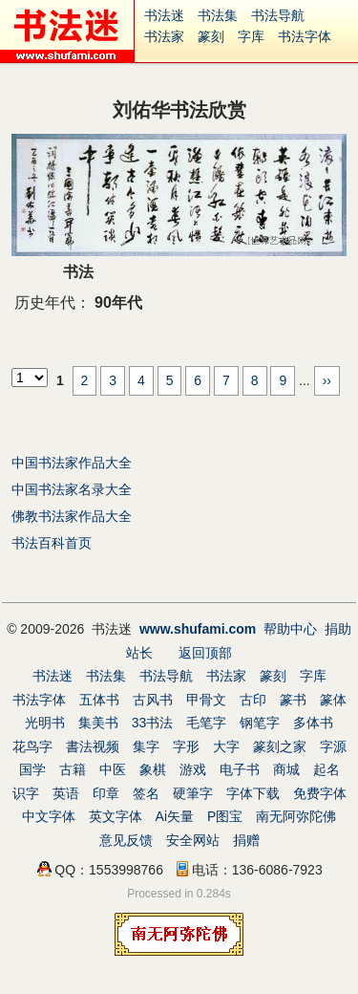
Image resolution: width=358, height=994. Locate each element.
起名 (326, 769)
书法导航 (278, 15)
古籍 (72, 769)
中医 (112, 769)
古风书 (153, 699)
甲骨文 (206, 699)
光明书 (45, 722)
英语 (66, 793)
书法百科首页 (51, 543)
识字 (25, 793)
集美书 (98, 722)
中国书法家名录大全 (71, 489)
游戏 (192, 769)
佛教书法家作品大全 (71, 516)
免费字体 (320, 793)
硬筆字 (193, 793)
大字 (226, 746)
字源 (333, 746)
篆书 (293, 699)
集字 (146, 746)
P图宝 (224, 816)
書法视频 (92, 746)
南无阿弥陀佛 (296, 816)
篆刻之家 (279, 746)
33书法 (153, 722)
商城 (286, 769)
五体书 (99, 699)
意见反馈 (126, 840)
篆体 (333, 699)
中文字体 (48, 816)
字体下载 (253, 793)
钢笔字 (260, 722)
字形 (186, 746)
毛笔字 (206, 722)
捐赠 (246, 840)
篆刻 (211, 36)
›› (327, 380)
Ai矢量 (175, 816)
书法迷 (164, 15)
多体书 (313, 722)
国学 (32, 769)
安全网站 (193, 840)
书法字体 (304, 36)
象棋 (152, 769)
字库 (251, 36)
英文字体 (115, 816)
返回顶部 (205, 652)
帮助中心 (290, 629)
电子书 (240, 769)
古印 (253, 699)
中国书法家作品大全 (71, 462)
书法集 (218, 15)
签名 (146, 793)
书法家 (164, 36)
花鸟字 (32, 746)
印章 (106, 793)
